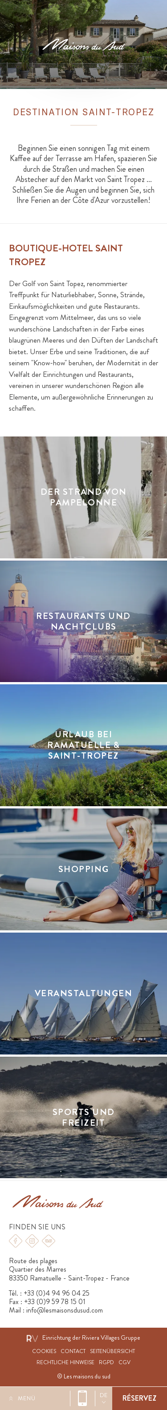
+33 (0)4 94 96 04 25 (82, 1398)
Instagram (32, 1241)
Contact (73, 1351)
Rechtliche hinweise (65, 1362)
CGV (124, 1362)
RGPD (106, 1362)
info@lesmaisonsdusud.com (64, 1310)
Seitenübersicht (112, 1351)
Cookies (44, 1351)
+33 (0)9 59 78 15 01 (55, 1302)
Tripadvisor (48, 1241)
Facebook (15, 1241)
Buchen (139, 1398)
